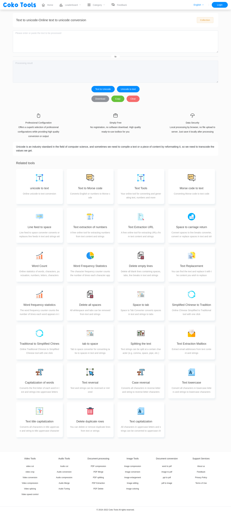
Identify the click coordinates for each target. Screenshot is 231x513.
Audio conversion (64, 472)
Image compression (132, 466)
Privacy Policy (201, 477)
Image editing (132, 483)
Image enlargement (132, 477)
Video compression (30, 483)
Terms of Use (201, 483)
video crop (30, 472)
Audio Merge (64, 483)
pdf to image (167, 483)
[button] (198, 5)
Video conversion (30, 477)
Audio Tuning (64, 489)
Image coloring (132, 489)
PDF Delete (98, 489)
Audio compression (64, 477)
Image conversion (132, 472)
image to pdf (167, 472)
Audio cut (64, 466)
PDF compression (98, 466)
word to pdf (166, 466)
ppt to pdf (167, 477)
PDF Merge (98, 472)
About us (201, 466)
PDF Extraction (98, 483)
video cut (30, 466)
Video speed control (29, 494)
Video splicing (30, 489)
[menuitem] (47, 5)
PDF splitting (98, 477)
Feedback (201, 472)
